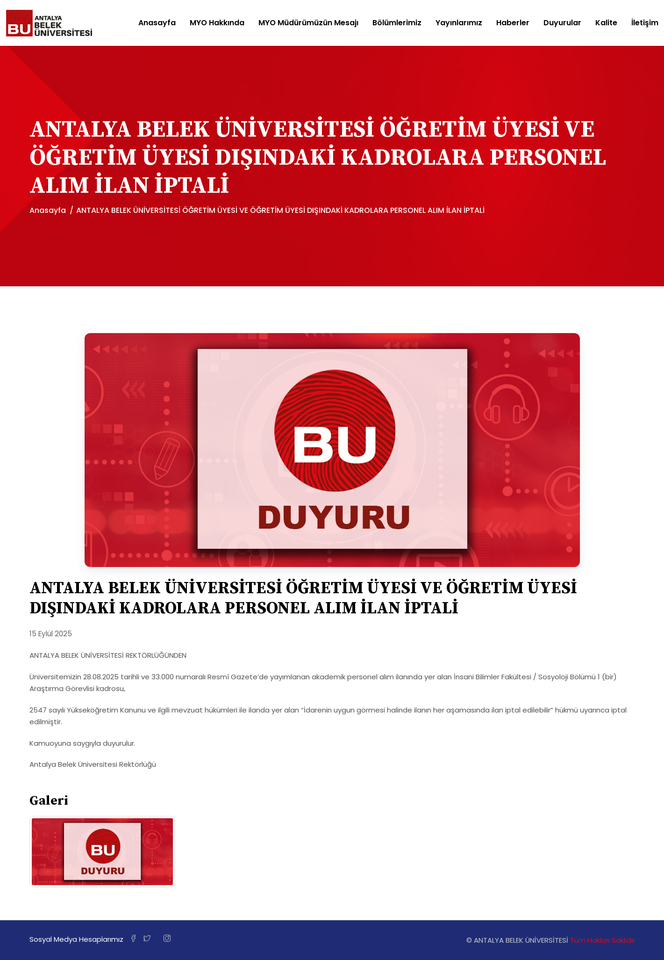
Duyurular (562, 23)
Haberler (512, 23)
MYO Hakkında (217, 23)
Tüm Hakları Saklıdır (602, 940)
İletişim (644, 23)
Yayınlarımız (459, 23)
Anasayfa (157, 23)
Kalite (606, 23)
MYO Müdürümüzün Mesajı (308, 23)
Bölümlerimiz (396, 23)
